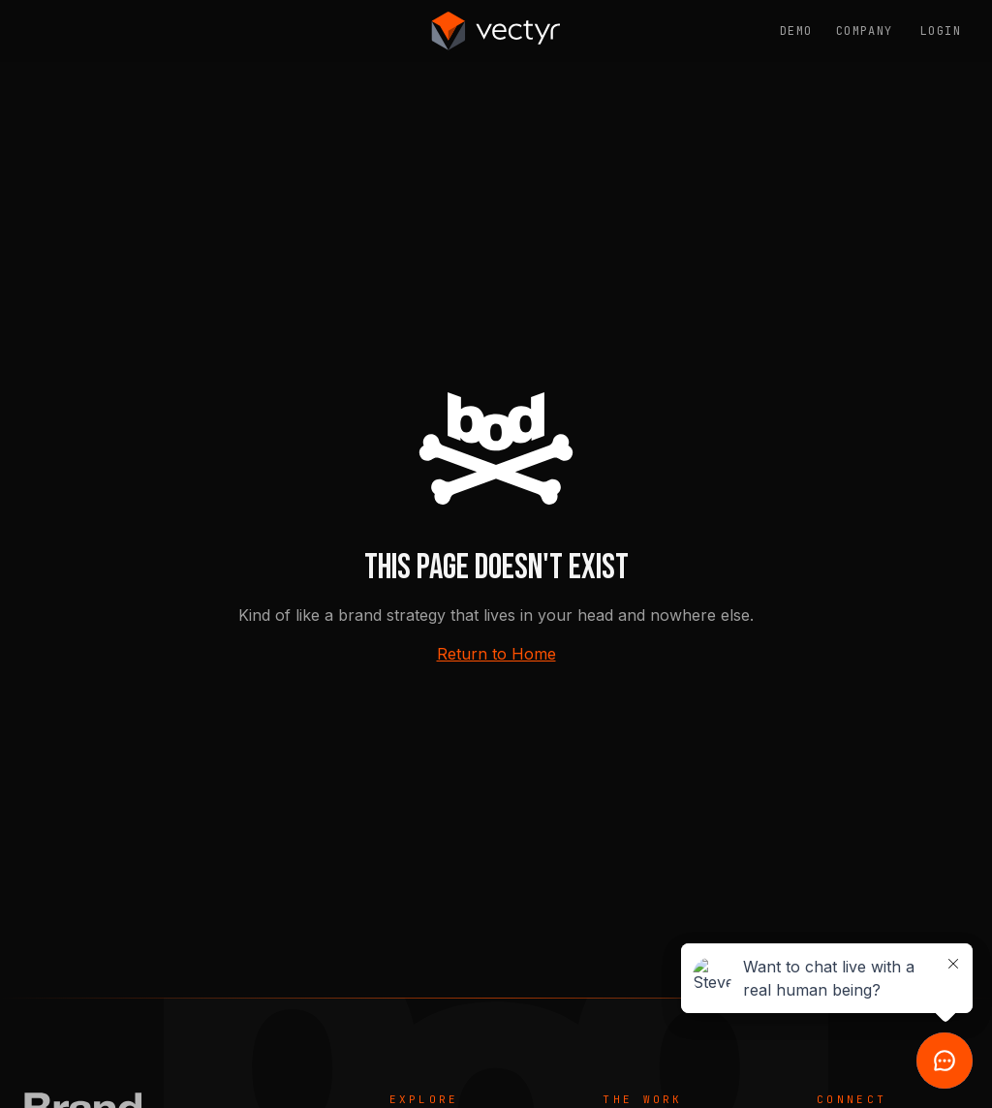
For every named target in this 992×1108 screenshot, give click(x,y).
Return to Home (496, 653)
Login (940, 31)
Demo (796, 31)
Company (864, 31)
